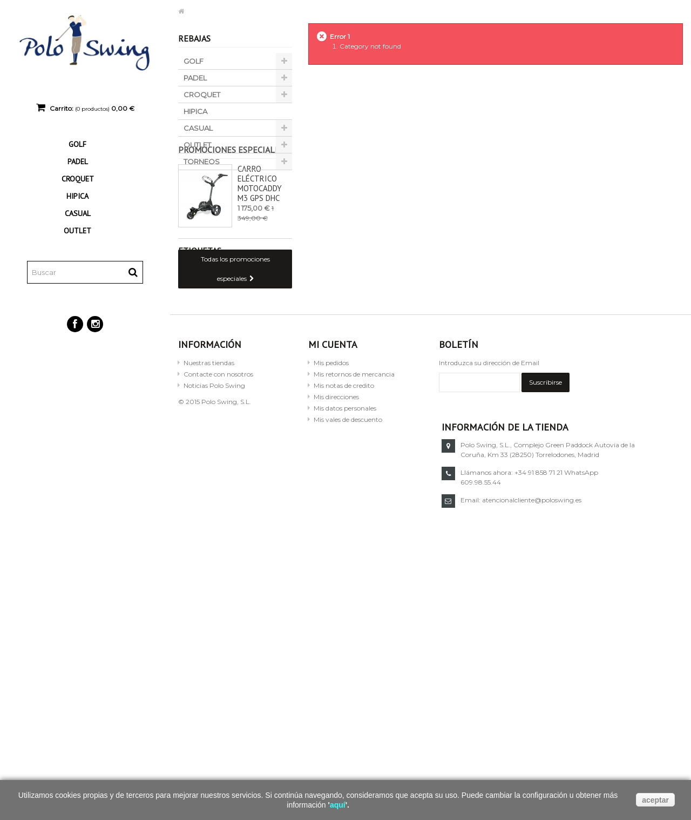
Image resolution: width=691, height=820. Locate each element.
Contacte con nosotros (218, 479)
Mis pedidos (331, 468)
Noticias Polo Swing (214, 491)
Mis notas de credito (344, 491)
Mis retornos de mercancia (354, 479)
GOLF (77, 144)
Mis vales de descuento (348, 525)
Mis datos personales (345, 513)
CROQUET (78, 179)
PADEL (77, 161)
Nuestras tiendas (209, 468)
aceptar (655, 800)
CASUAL (78, 213)
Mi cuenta (332, 449)
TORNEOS (202, 161)
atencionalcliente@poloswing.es (531, 606)
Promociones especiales (231, 191)
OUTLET (77, 231)
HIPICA (77, 196)
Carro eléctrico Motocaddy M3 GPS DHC (260, 225)
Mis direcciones (336, 502)
